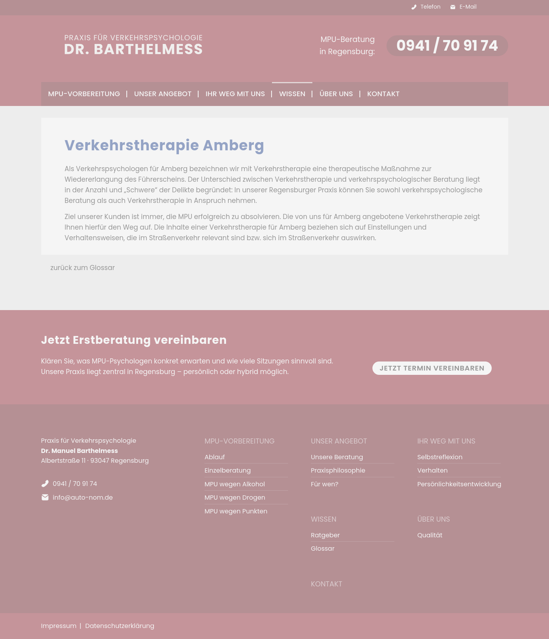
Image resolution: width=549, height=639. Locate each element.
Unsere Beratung (337, 457)
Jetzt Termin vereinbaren (432, 368)
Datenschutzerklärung (119, 625)
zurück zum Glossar (83, 267)
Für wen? (324, 484)
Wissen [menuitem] (292, 94)
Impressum (59, 625)
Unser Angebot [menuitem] (163, 94)
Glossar (322, 548)
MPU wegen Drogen (234, 497)
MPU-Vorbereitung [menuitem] (84, 94)
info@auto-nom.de (83, 497)
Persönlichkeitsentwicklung (455, 484)
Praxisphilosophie (338, 470)
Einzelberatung (227, 470)
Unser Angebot (339, 441)
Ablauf (214, 457)
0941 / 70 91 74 (447, 45)
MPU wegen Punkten (235, 511)
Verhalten (432, 470)
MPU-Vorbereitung (239, 441)
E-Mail (468, 7)
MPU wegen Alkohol (234, 484)
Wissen (323, 519)
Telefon (431, 7)
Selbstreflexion (439, 457)
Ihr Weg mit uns (446, 441)
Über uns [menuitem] (336, 94)
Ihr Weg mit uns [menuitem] (235, 94)
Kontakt (383, 94)
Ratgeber (325, 535)
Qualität (429, 535)
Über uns (433, 519)
